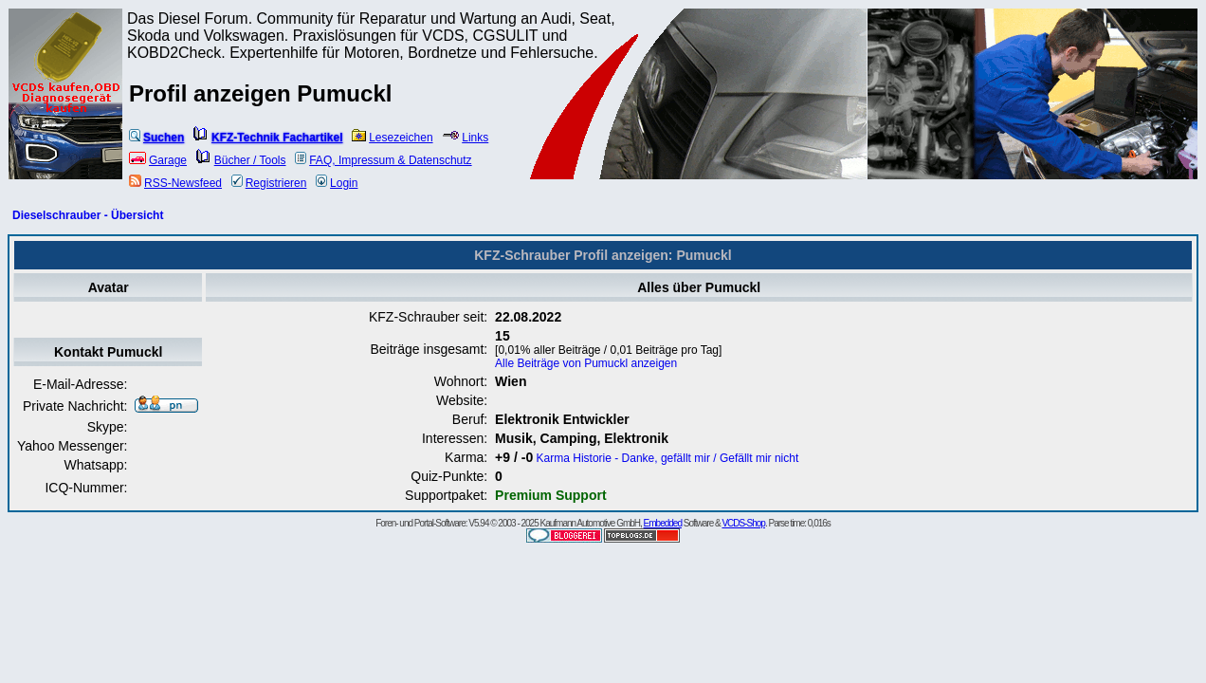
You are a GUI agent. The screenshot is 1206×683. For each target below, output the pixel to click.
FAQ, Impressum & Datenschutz (383, 160)
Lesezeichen (392, 137)
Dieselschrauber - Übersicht (87, 215)
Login (336, 183)
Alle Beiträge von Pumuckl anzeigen (586, 363)
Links (465, 137)
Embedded (663, 523)
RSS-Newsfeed (175, 183)
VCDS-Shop (743, 523)
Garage (158, 160)
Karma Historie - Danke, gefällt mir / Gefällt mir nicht (668, 458)
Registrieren (269, 183)
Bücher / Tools (241, 160)
